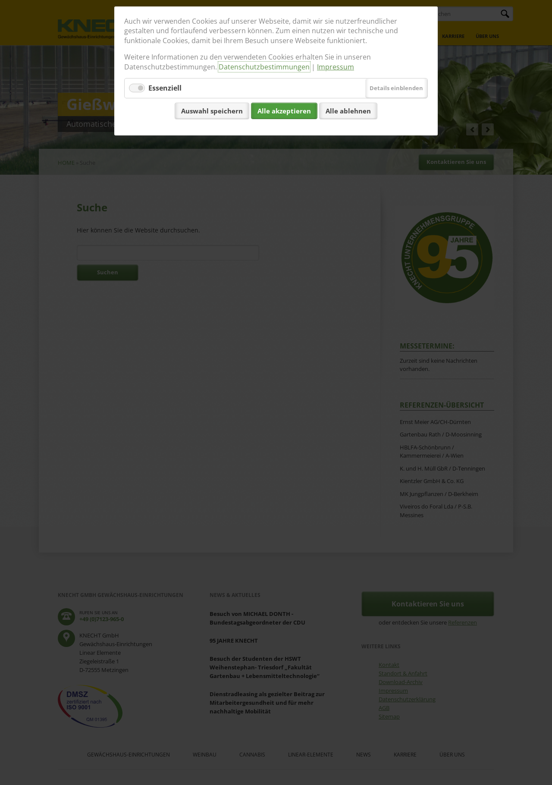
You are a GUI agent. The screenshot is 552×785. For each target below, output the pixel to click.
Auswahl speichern (212, 111)
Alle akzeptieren (284, 111)
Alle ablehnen (348, 111)
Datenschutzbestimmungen (264, 67)
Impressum (335, 67)
